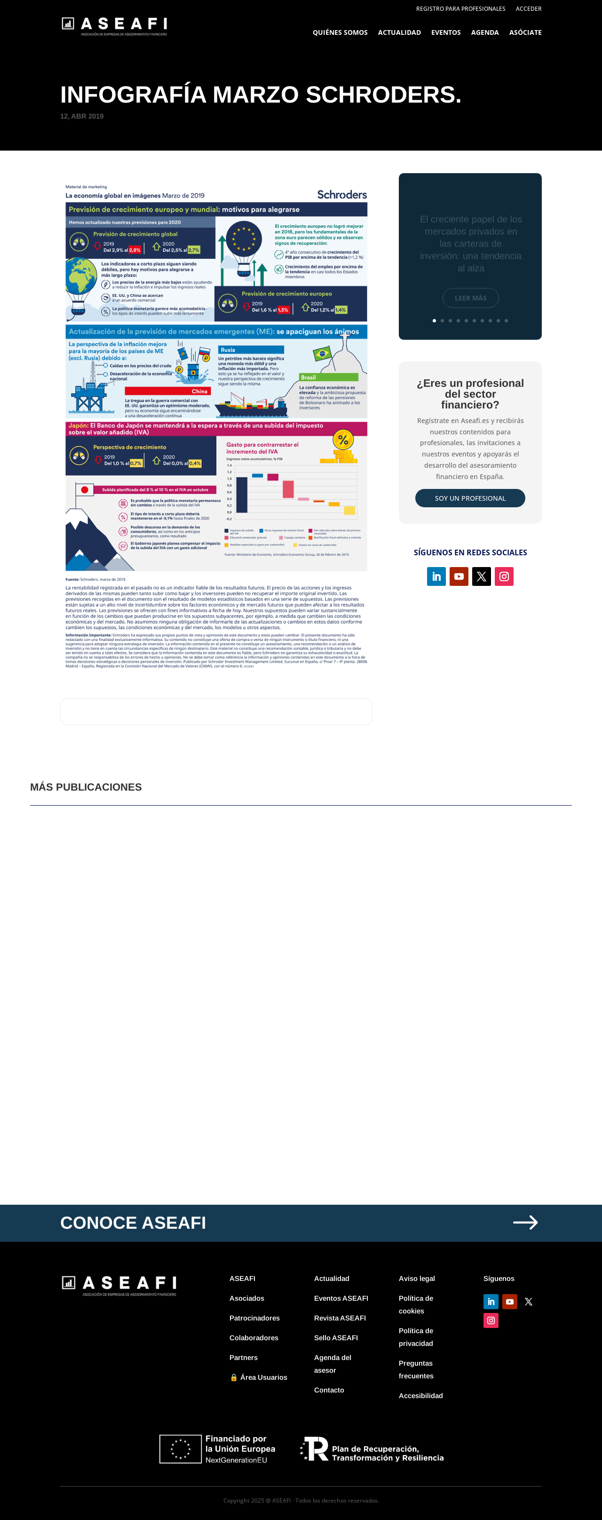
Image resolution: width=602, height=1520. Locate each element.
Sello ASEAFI (336, 1338)
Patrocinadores (255, 1318)
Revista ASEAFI (340, 1318)
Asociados (247, 1298)
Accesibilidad (421, 1396)
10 (506, 320)
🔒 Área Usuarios (258, 1377)
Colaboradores (254, 1338)
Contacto (329, 1390)
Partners (244, 1357)
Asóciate (525, 33)
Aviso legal (417, 1278)
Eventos (446, 33)
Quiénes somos (340, 33)
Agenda (485, 33)
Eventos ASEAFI (341, 1298)
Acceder (529, 9)
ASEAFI (242, 1278)
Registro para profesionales (461, 9)
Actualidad (399, 33)
